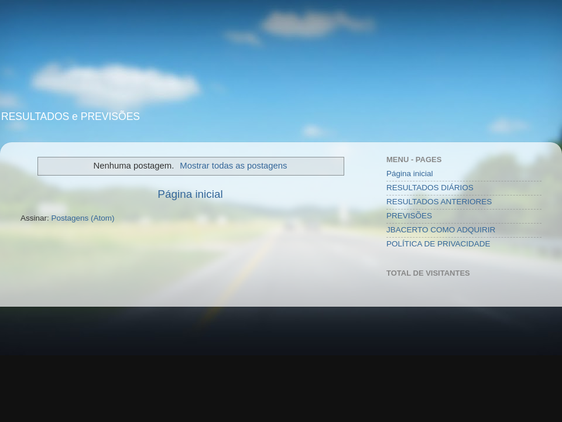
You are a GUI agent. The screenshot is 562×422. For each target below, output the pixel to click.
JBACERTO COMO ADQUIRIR (440, 229)
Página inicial (189, 194)
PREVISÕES (409, 215)
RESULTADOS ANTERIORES (439, 201)
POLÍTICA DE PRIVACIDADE (438, 243)
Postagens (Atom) (83, 218)
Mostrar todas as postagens (233, 165)
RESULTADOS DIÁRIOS (430, 187)
